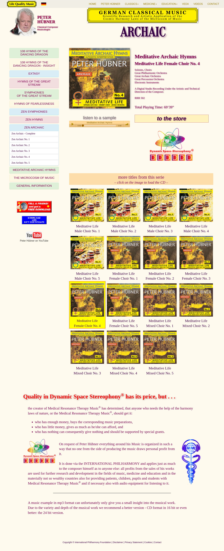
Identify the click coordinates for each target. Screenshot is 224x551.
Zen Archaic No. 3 (21, 151)
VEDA (185, 4)
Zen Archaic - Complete (23, 133)
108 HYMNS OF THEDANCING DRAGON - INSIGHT (34, 64)
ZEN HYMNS (34, 119)
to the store (171, 118)
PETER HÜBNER (110, 4)
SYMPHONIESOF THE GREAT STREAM (34, 94)
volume (126, 124)
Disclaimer (118, 542)
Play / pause (72, 124)
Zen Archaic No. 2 (21, 145)
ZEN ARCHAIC (34, 127)
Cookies (148, 542)
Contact (157, 542)
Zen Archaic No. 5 (21, 162)
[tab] (34, 53)
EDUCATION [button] (169, 4)
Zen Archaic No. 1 (21, 139)
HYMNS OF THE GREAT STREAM (34, 83)
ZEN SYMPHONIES (34, 111)
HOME (92, 4)
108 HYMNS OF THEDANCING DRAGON (34, 53)
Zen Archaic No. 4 (21, 156)
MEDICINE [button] (150, 4)
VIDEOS (198, 4)
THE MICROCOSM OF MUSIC (34, 177)
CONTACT (213, 4)
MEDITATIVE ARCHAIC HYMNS (34, 169)
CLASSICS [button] (132, 4)
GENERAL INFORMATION (34, 185)
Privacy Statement (134, 542)
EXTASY (34, 73)
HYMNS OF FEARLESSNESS (34, 103)
